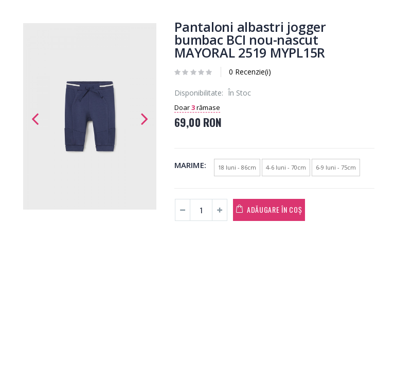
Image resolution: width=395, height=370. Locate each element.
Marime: (190, 165)
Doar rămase (197, 107)
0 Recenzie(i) (250, 72)
